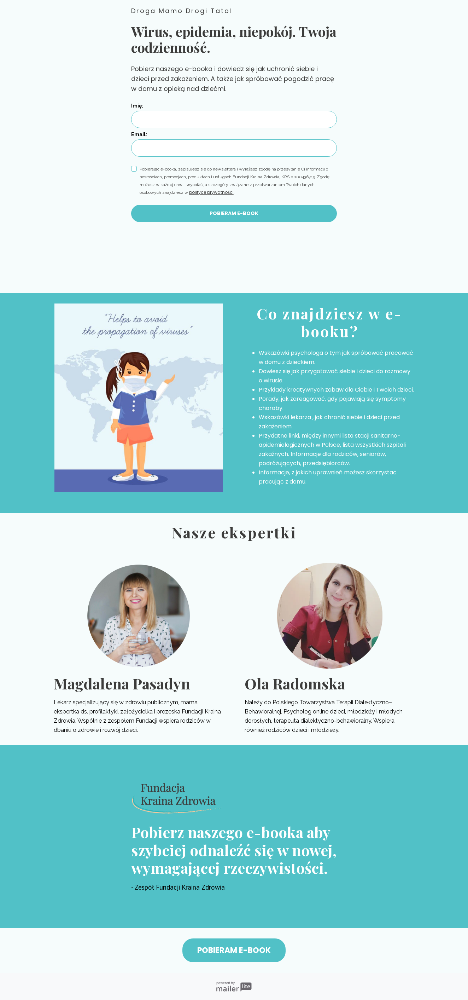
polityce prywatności (211, 192)
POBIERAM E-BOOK (234, 213)
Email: (139, 134)
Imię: (137, 106)
